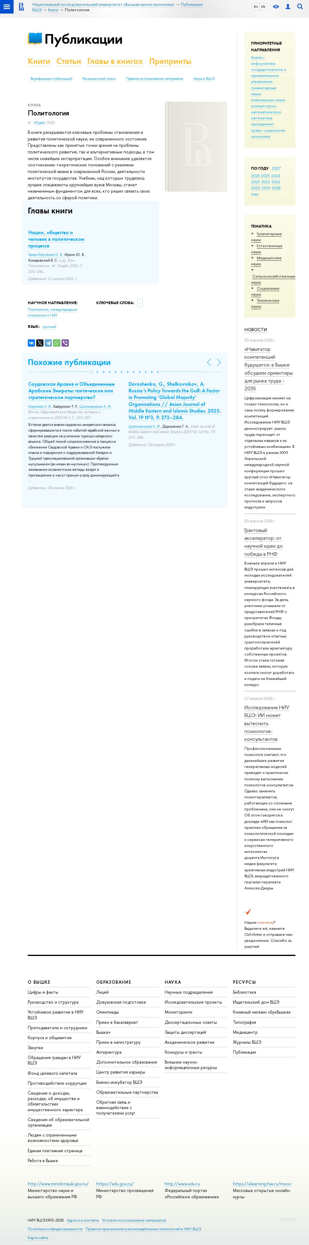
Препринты (170, 61)
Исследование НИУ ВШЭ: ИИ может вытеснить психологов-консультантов (266, 723)
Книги (39, 61)
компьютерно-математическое (266, 109)
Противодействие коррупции (57, 1083)
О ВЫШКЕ (39, 982)
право (256, 130)
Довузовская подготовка (121, 1002)
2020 (255, 187)
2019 (266, 187)
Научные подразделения (189, 992)
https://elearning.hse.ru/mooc (262, 1184)
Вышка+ (103, 1032)
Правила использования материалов (154, 78)
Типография (244, 1022)
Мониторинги (178, 1012)
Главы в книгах (115, 61)
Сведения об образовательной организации (58, 1122)
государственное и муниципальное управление (268, 75)
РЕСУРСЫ (244, 982)
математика (261, 118)
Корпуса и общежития (50, 1037)
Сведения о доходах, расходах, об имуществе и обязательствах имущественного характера (55, 1101)
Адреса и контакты (83, 1220)
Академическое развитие (190, 1042)
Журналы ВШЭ (247, 1042)
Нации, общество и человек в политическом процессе (56, 239)
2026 (255, 175)
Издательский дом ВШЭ (256, 1002)
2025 (265, 175)
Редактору (287, 1219)
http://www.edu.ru (182, 1184)
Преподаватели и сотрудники (57, 1027)
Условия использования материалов (134, 1220)
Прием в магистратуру (118, 1042)
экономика (260, 136)
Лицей (102, 992)
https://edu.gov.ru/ (115, 1184)
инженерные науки (268, 99)
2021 (276, 181)
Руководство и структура (53, 1002)
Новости (255, 329)
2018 (276, 187)
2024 (275, 175)
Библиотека (244, 992)
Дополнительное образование (126, 1062)
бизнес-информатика (263, 60)
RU (256, 7)
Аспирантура (109, 1052)
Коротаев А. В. (39, 406)
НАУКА (173, 982)
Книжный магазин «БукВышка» (262, 1012)
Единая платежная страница (55, 1150)
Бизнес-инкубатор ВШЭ (119, 1082)
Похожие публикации (69, 362)
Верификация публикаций (51, 78)
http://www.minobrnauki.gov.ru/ (58, 1184)
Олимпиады (107, 1012)
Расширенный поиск (99, 78)
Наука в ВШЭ (204, 78)
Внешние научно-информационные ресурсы (191, 1064)
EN (263, 7)
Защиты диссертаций (185, 1032)
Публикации (83, 39)
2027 (276, 168)
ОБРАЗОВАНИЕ (113, 982)
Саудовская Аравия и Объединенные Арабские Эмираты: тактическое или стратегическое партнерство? (71, 391)
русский (49, 326)
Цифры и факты (43, 992)
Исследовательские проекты (193, 1002)
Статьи (68, 61)
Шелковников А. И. (95, 406)
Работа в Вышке (43, 1160)
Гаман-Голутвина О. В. (45, 254)
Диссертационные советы (191, 1022)
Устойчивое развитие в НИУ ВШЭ (56, 1014)
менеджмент (262, 124)
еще (255, 193)
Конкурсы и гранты (183, 1052)
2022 (265, 181)
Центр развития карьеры (120, 1072)
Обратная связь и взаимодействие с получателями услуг (115, 1107)
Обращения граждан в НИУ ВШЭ (54, 1060)
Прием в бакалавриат (117, 1022)
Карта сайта (38, 1237)
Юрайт (39, 122)
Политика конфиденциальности (55, 1228)
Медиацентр (245, 1032)
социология (274, 130)
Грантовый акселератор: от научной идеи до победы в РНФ (263, 542)
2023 (255, 181)
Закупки (35, 1047)
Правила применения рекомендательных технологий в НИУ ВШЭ (143, 1228)
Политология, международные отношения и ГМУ (53, 312)
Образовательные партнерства (127, 1092)
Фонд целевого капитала (52, 1073)
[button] (91, 372)
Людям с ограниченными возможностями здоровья (53, 1137)
